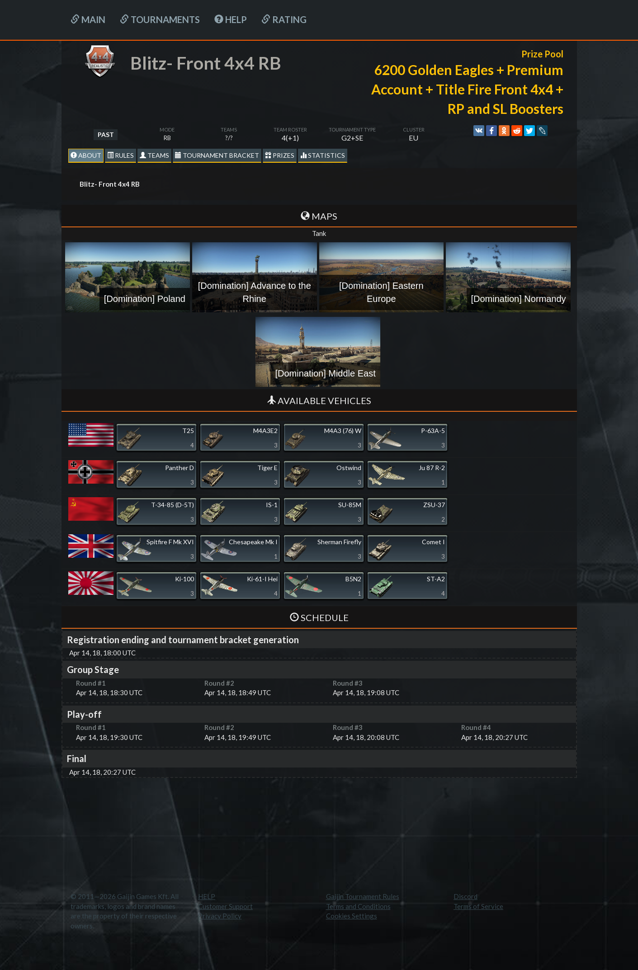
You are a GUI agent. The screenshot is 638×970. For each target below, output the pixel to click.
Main (88, 19)
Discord (465, 896)
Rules (120, 155)
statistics (322, 155)
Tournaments (160, 19)
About (86, 155)
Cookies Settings (351, 916)
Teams (154, 155)
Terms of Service (478, 906)
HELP (230, 19)
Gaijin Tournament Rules (362, 896)
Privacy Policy (219, 916)
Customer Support (225, 906)
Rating (284, 19)
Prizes (279, 155)
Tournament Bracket (217, 155)
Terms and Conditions (358, 906)
